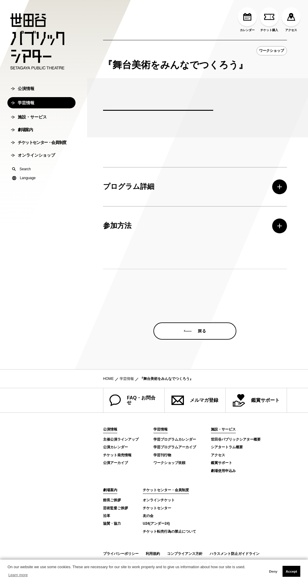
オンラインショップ (33, 170)
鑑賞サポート (256, 400)
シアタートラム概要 (227, 447)
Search (21, 184)
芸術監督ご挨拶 (115, 508)
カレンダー (247, 19)
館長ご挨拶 (112, 500)
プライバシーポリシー (121, 554)
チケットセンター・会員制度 (38, 157)
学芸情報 (22, 117)
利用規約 (153, 554)
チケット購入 (269, 19)
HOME (108, 379)
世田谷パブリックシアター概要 (236, 439)
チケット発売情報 (117, 455)
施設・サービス (29, 131)
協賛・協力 (112, 523)
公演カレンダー (115, 447)
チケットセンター (157, 508)
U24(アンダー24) (156, 523)
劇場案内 (22, 144)
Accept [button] (291, 571)
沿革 (106, 516)
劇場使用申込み (223, 471)
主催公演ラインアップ (121, 439)
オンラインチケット (159, 500)
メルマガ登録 (194, 400)
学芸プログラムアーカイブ (174, 447)
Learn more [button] (18, 575)
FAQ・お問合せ (132, 400)
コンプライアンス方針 (185, 554)
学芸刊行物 (162, 455)
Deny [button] (273, 571)
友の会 (148, 516)
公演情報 (22, 103)
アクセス (291, 19)
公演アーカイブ (115, 463)
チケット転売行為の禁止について (169, 531)
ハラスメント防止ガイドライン (234, 554)
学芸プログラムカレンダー (174, 439)
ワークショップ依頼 (169, 463)
